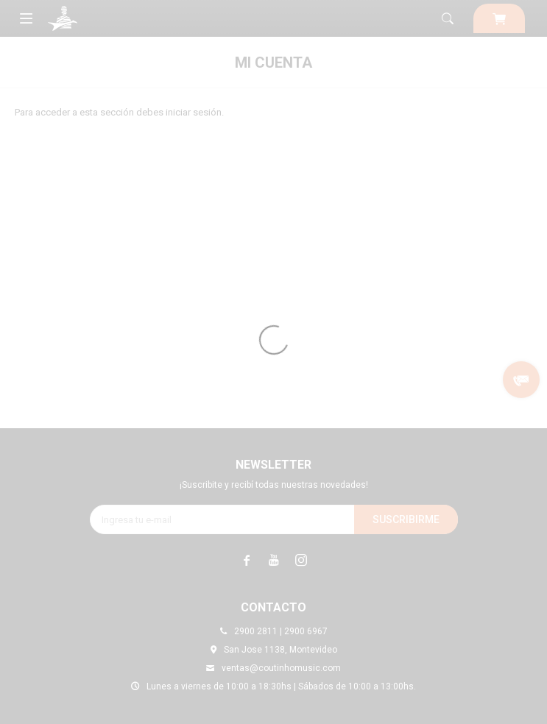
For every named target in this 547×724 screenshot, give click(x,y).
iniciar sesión (194, 112)
